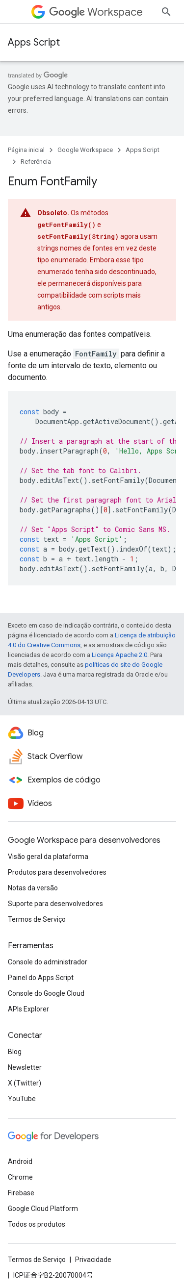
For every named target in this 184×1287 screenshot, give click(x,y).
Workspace (96, 12)
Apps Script (34, 42)
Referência (36, 161)
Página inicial (26, 149)
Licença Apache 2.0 (119, 643)
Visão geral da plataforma (48, 1266)
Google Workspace (85, 149)
